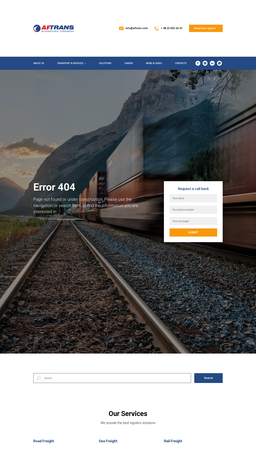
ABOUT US (38, 63)
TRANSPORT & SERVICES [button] (70, 63)
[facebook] (197, 63)
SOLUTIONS (105, 63)
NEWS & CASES (154, 63)
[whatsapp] (219, 63)
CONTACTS (181, 63)
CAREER (128, 63)
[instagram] (205, 63)
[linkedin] (212, 63)
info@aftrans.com (137, 28)
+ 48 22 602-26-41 (172, 28)
